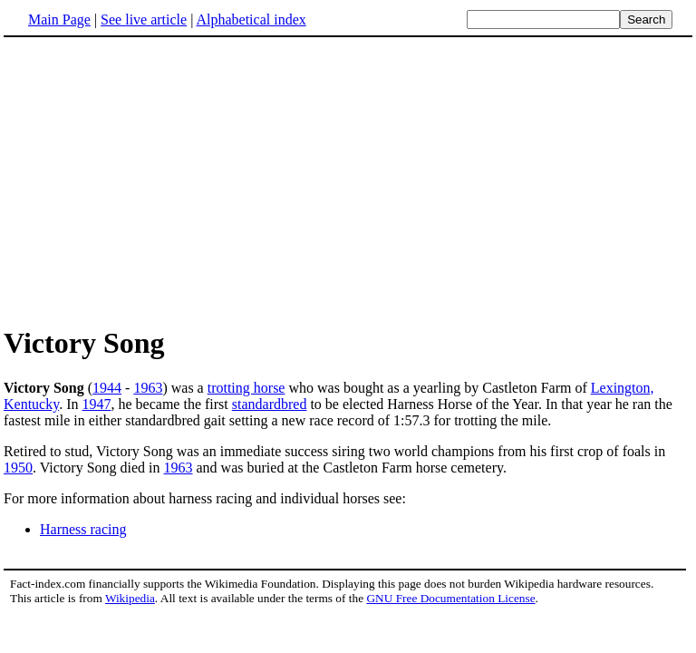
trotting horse (246, 387)
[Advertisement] (348, 180)
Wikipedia (130, 598)
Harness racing (83, 529)
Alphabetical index (250, 19)
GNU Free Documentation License (450, 598)
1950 (18, 467)
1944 (106, 387)
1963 (147, 387)
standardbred (269, 404)
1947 (96, 404)
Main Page (59, 19)
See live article (144, 19)
